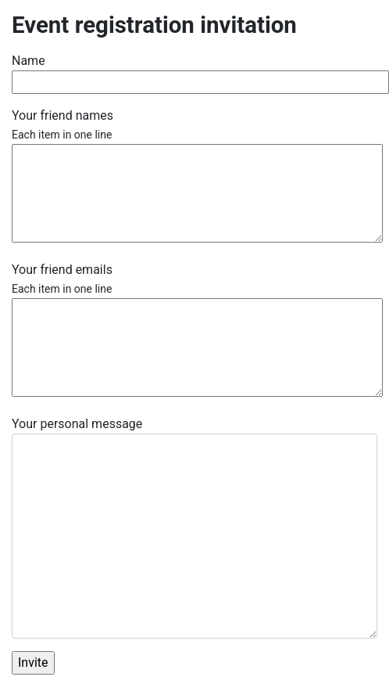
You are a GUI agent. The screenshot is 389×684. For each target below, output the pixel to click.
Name (28, 60)
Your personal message (77, 423)
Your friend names (62, 124)
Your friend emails (62, 278)
